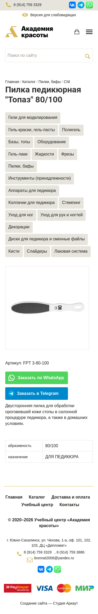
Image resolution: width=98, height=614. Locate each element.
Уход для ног (20, 215)
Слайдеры (37, 251)
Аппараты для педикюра (32, 190)
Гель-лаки (17, 154)
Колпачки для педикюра (31, 202)
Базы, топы (19, 142)
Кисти (14, 251)
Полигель (71, 130)
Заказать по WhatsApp (41, 377)
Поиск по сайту (22, 55)
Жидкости (44, 154)
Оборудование (51, 142)
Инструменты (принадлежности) (39, 178)
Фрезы (67, 154)
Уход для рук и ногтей (62, 215)
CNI (67, 82)
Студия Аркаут (65, 603)
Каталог (29, 82)
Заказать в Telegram (38, 393)
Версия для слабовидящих (49, 15)
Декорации (19, 227)
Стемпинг (71, 202)
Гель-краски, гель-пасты (31, 130)
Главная (12, 82)
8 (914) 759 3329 (23, 5)
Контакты (69, 504)
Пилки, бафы (50, 82)
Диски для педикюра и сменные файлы (46, 239)
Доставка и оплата (70, 497)
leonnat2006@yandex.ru (54, 558)
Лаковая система (71, 251)
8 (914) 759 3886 (70, 552)
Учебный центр (37, 504)
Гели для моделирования (32, 117)
